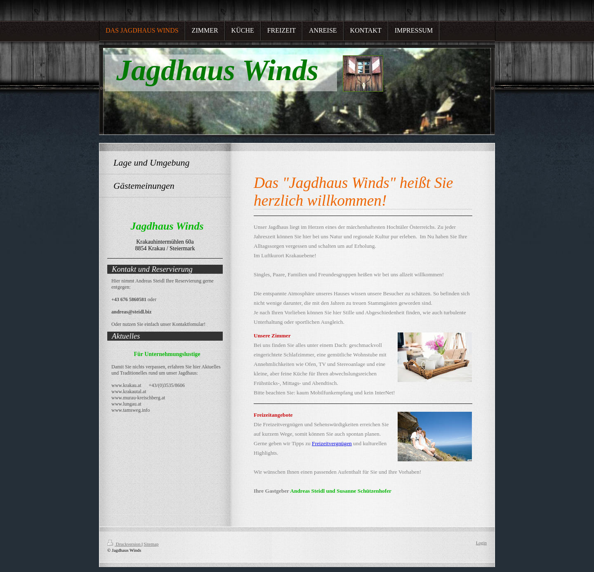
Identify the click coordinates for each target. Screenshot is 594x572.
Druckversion (124, 543)
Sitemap (151, 543)
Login (481, 542)
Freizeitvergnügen (332, 443)
